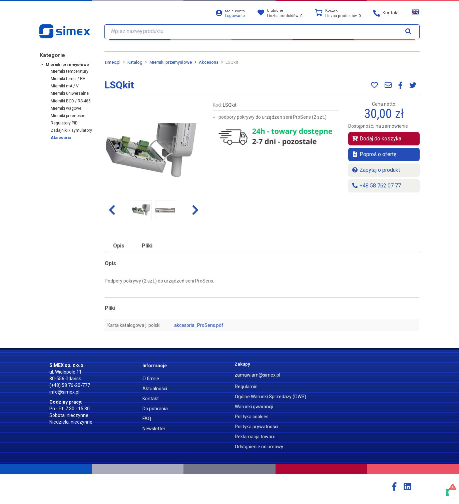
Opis (118, 245)
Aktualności (154, 388)
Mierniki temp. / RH (68, 78)
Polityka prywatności (256, 426)
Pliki (147, 245)
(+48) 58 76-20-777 (69, 385)
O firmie (150, 378)
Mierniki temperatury (69, 71)
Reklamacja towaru (255, 436)
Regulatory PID (64, 123)
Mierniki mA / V (65, 86)
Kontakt (150, 398)
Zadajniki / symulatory (71, 130)
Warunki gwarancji (254, 406)
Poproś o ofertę (374, 154)
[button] (111, 210)
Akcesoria (61, 137)
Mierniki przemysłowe (67, 64)
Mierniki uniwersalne (70, 93)
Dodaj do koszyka (376, 138)
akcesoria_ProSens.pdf (198, 325)
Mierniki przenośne (68, 115)
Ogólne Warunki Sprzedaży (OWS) (270, 396)
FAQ (146, 418)
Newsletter (153, 428)
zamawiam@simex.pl (257, 375)
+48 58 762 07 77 (376, 185)
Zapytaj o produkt (376, 170)
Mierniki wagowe (66, 108)
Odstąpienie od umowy (259, 446)
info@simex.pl (64, 392)
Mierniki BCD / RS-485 (71, 101)
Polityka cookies (252, 416)
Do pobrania (155, 408)
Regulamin (246, 386)
